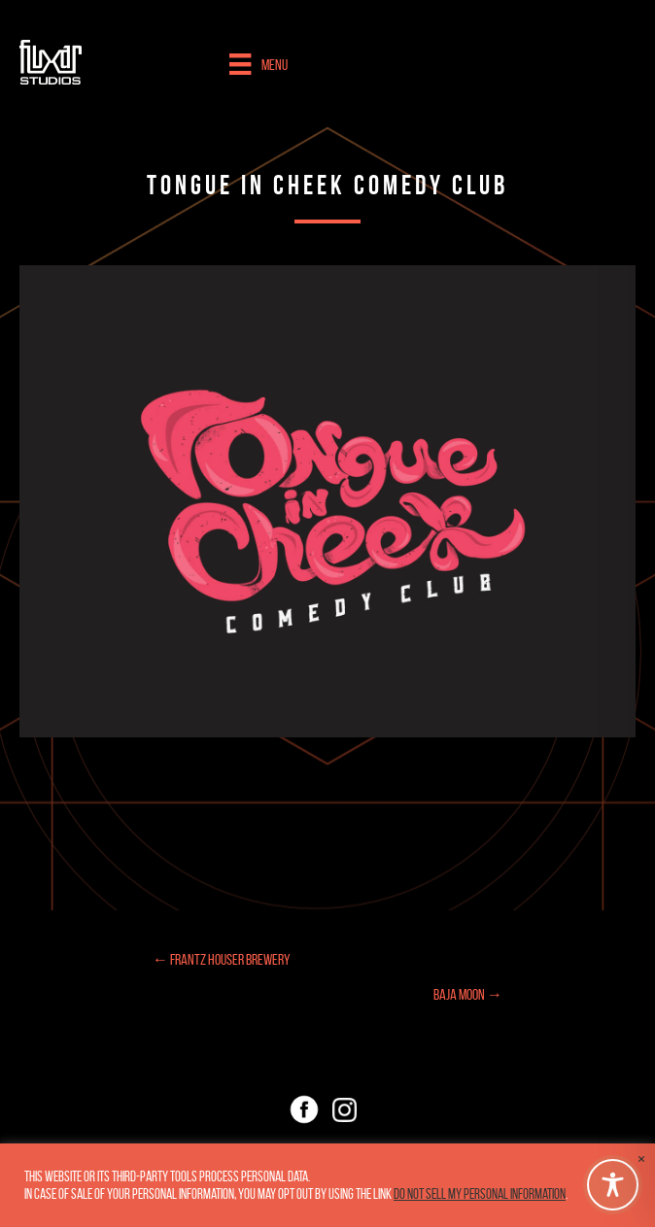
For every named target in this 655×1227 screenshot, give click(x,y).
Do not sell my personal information (480, 1194)
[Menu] (258, 64)
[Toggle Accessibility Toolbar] (612, 1184)
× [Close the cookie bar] (641, 1159)
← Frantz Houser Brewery (222, 959)
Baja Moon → (467, 994)
